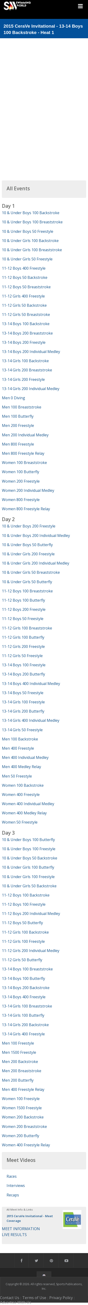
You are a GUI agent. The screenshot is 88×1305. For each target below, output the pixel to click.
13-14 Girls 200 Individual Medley (30, 388)
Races (12, 1176)
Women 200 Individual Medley (28, 490)
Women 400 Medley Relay (24, 813)
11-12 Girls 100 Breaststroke (27, 628)
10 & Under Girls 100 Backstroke (30, 240)
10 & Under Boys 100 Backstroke (30, 212)
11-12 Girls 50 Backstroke (24, 305)
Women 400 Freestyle (21, 794)
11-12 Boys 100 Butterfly (23, 600)
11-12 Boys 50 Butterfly (22, 922)
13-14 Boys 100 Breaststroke (27, 969)
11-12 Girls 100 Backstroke (25, 932)
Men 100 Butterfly (18, 416)
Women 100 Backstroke (23, 785)
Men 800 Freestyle (18, 444)
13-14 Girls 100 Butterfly (23, 1015)
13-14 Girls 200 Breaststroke (27, 370)
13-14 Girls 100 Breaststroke (27, 1006)
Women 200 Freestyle (21, 481)
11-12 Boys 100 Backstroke (26, 895)
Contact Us (9, 1297)
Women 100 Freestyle (21, 1098)
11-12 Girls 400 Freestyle (23, 296)
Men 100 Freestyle (18, 1043)
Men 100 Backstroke (20, 739)
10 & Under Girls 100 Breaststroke (32, 249)
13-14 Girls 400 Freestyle (23, 1034)
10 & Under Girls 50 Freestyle (27, 259)
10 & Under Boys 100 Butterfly (28, 839)
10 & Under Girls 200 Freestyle (28, 554)
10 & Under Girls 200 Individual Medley (35, 563)
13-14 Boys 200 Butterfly (23, 674)
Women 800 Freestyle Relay (26, 508)
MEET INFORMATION (21, 1228)
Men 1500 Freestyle (19, 1052)
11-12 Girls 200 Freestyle (23, 646)
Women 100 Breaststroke (24, 462)
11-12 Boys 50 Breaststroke (26, 286)
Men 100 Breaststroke (21, 407)
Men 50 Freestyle (17, 776)
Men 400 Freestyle (18, 748)
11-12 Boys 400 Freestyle (24, 268)
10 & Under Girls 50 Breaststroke (31, 572)
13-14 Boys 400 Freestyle (24, 996)
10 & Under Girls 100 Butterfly (28, 867)
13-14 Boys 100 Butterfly (23, 978)
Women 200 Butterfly (20, 1135)
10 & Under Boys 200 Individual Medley (36, 535)
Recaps (13, 1195)
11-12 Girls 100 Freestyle (23, 941)
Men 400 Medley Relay (21, 766)
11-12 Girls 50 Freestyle (22, 655)
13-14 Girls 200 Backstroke (25, 1024)
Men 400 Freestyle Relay (23, 1089)
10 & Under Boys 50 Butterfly (27, 544)
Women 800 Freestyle (21, 499)
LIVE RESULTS (14, 1234)
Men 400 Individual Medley (25, 757)
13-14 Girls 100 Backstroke (25, 360)
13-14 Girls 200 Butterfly (23, 711)
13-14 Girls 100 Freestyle (23, 702)
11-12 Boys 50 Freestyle (22, 618)
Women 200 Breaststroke (24, 1126)
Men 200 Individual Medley (25, 435)
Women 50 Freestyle (20, 822)
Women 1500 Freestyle (22, 1107)
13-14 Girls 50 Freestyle (22, 729)
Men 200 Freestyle (18, 425)
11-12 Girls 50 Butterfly (22, 959)
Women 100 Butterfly (20, 471)
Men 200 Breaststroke (21, 1070)
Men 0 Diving (13, 397)
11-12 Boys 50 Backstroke (24, 277)
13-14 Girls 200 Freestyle (23, 379)
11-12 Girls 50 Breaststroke (26, 314)
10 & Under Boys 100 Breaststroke (32, 222)
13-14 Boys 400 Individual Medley (31, 683)
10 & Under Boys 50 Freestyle (27, 231)
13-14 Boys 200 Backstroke (26, 987)
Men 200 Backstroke (20, 1061)
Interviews (16, 1185)
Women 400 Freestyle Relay (26, 1145)
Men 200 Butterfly (18, 1080)
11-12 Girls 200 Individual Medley (30, 950)
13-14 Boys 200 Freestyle (24, 342)
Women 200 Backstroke (23, 1117)
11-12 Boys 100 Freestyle (24, 904)
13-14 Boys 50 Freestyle (22, 692)
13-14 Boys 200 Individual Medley (31, 351)
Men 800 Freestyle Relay (23, 453)
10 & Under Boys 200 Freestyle (28, 526)
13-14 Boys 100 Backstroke (26, 323)
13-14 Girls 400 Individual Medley (30, 720)
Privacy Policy (61, 1297)
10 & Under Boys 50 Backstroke (29, 858)
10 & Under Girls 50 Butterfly (27, 581)
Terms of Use (34, 1297)
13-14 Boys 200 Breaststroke (27, 333)
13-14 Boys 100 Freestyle (24, 664)
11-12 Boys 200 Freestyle (24, 609)
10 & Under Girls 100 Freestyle (28, 876)
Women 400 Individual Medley (28, 803)
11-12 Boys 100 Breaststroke (27, 591)
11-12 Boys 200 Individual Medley (31, 913)
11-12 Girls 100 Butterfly (23, 637)
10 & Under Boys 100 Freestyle (28, 848)
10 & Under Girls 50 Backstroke (29, 885)
